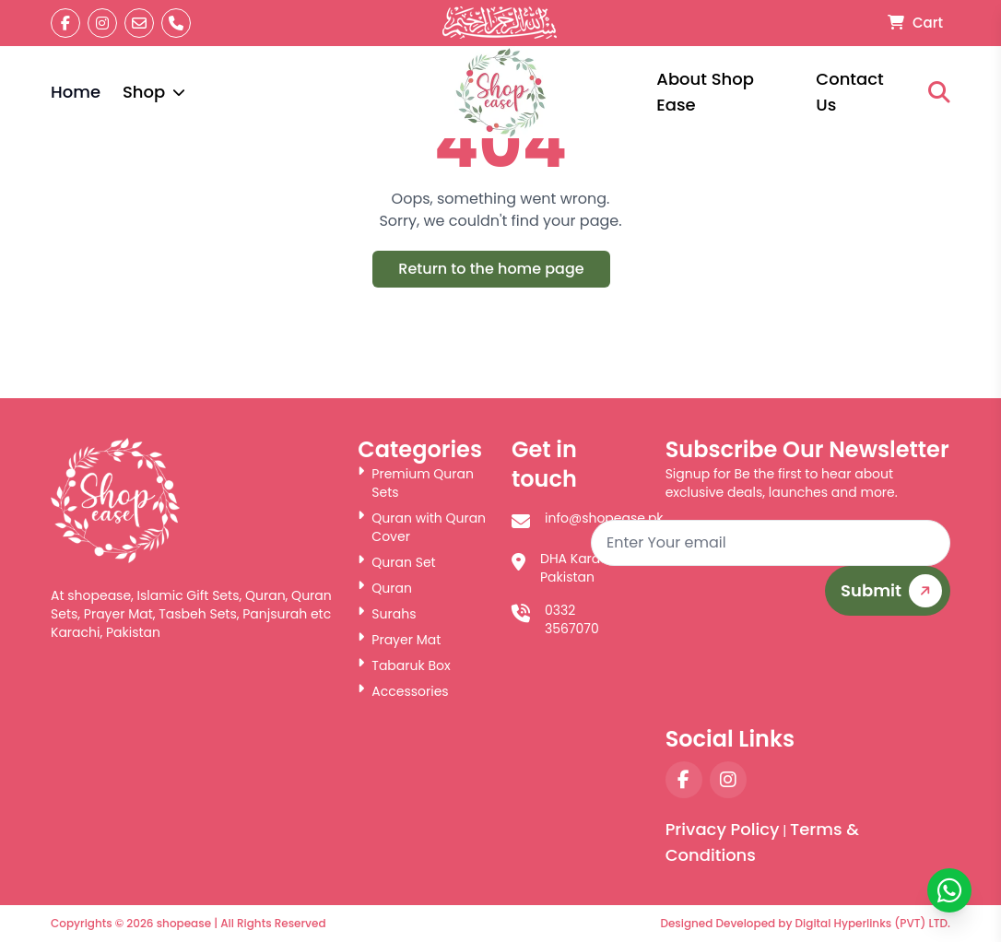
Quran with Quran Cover (422, 527)
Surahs (387, 614)
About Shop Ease (705, 91)
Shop (154, 91)
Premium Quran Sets (416, 483)
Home (75, 91)
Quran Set (396, 562)
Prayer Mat (399, 639)
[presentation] (810, 670)
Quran (385, 588)
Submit (894, 591)
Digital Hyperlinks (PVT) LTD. (872, 923)
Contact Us (849, 91)
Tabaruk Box (404, 665)
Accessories (403, 691)
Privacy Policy (722, 829)
